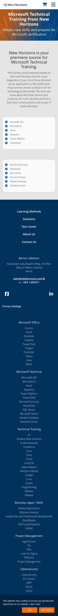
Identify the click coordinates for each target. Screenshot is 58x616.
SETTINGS (46, 610)
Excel (29, 332)
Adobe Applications (29, 508)
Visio (29, 360)
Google (29, 475)
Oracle (29, 483)
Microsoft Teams (18, 177)
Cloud (29, 459)
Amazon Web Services (29, 439)
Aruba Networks (29, 443)
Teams (29, 356)
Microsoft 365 (17, 121)
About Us (29, 234)
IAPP (29, 582)
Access (29, 328)
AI (29, 435)
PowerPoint (29, 344)
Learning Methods (29, 211)
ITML (29, 549)
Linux (29, 479)
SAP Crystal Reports (29, 524)
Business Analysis (29, 512)
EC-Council (29, 578)
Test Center (29, 226)
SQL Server (15, 173)
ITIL (29, 545)
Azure (12, 130)
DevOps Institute (29, 471)
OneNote (29, 336)
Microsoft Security (19, 164)
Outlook (29, 340)
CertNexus (29, 447)
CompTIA (29, 463)
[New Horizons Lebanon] (7, 4)
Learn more (34, 604)
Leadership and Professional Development (29, 516)
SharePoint (15, 168)
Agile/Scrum (29, 541)
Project (29, 348)
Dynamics (14, 134)
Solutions (29, 219)
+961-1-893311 (31, 282)
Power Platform (17, 138)
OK (29, 610)
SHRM (29, 528)
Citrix (29, 455)
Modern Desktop (18, 181)
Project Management (29, 561)
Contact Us (29, 242)
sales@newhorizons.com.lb (29, 278)
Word (29, 364)
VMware (29, 495)
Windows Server (18, 185)
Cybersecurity (29, 574)
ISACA (29, 586)
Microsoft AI (16, 126)
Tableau (29, 491)
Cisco (29, 451)
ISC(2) (29, 591)
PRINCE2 (29, 557)
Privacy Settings (11, 306)
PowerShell (15, 142)
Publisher (29, 352)
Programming (29, 487)
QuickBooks (29, 520)
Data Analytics (29, 467)
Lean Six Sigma (29, 553)
